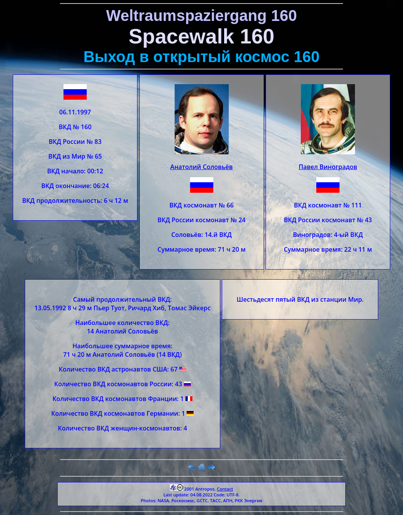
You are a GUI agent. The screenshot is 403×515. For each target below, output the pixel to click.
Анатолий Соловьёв (201, 166)
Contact (225, 489)
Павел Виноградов (327, 166)
